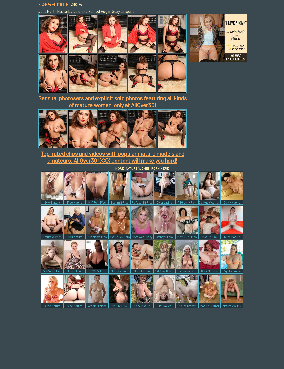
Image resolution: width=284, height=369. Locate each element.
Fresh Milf (60, 4)
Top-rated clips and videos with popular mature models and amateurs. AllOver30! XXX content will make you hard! (112, 157)
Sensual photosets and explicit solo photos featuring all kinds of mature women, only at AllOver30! (112, 101)
